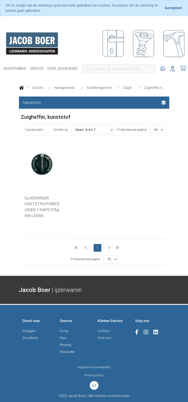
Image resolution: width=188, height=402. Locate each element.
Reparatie (67, 352)
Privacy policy (94, 375)
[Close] (174, 8)
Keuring (65, 345)
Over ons (104, 338)
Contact (104, 331)
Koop (64, 331)
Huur (63, 338)
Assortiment (15, 68)
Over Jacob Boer (62, 68)
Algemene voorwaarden (94, 367)
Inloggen (29, 331)
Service (37, 68)
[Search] (119, 68)
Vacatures (30, 338)
